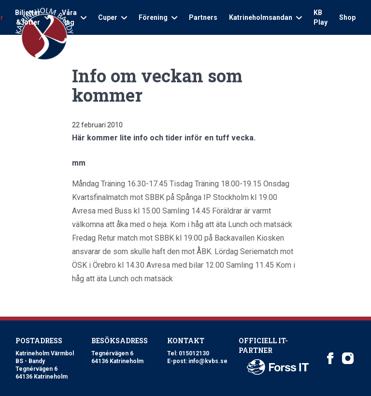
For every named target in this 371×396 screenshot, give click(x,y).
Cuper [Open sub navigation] (112, 17)
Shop (347, 17)
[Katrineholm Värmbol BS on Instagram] (348, 358)
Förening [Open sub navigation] (158, 17)
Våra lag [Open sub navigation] (74, 17)
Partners (203, 17)
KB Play (321, 17)
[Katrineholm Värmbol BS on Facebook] (330, 358)
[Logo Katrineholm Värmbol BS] (44, 34)
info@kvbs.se (208, 361)
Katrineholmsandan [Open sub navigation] (265, 17)
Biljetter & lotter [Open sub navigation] (32, 17)
